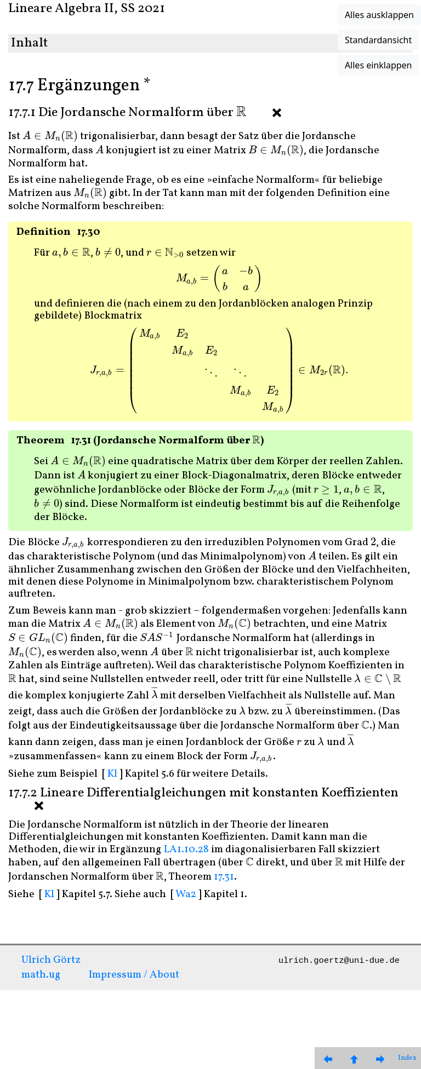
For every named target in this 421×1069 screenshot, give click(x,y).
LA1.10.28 (186, 849)
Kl (112, 774)
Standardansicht (378, 40)
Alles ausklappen (379, 15)
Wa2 (185, 894)
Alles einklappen (378, 65)
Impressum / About (134, 975)
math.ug (40, 975)
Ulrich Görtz (51, 960)
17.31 (224, 877)
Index (407, 1058)
